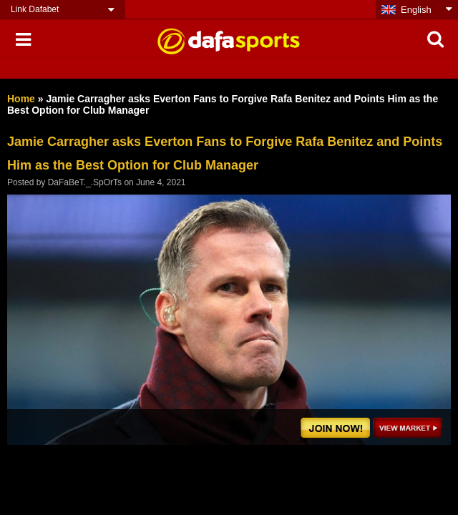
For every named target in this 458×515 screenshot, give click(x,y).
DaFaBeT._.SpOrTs (85, 182)
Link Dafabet (35, 9)
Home (21, 98)
